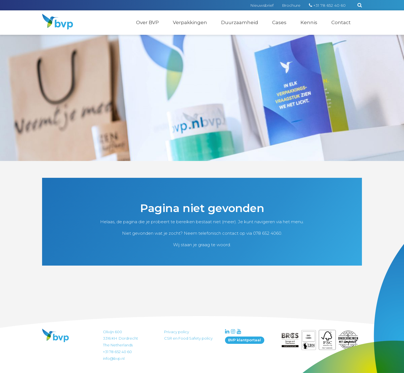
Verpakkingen (190, 22)
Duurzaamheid (239, 22)
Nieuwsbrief (262, 5)
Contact (341, 22)
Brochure (291, 5)
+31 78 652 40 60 (329, 5)
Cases (279, 22)
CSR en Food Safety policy (188, 338)
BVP (54, 17)
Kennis (308, 22)
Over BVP (147, 22)
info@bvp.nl (114, 358)
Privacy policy (176, 332)
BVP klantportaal (244, 340)
